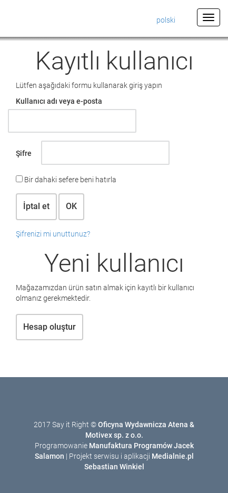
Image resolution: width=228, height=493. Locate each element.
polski (165, 20)
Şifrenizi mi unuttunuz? (53, 234)
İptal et (36, 206)
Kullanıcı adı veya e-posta (59, 101)
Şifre (24, 153)
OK (71, 206)
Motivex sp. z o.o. (114, 435)
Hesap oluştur (49, 327)
